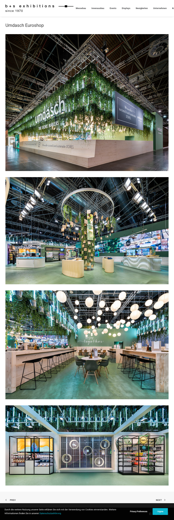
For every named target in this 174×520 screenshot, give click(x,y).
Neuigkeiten (142, 8)
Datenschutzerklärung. (50, 513)
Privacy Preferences (138, 511)
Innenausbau (97, 8)
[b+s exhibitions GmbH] (39, 8)
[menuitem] (80, 8)
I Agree (160, 511)
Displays (126, 8)
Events (113, 8)
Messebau (81, 8)
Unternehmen (160, 8)
